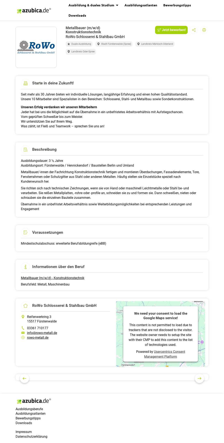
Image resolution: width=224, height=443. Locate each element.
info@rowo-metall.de (42, 333)
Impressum (24, 432)
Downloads (77, 15)
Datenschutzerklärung (31, 436)
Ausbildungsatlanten (141, 5)
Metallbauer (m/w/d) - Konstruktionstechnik (52, 278)
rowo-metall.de (37, 337)
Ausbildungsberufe (29, 409)
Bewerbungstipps (177, 5)
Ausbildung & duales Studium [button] (92, 5)
